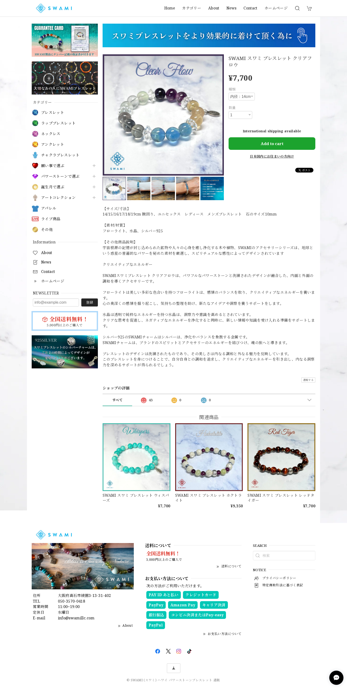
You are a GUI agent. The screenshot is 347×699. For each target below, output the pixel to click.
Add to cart (272, 143)
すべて (117, 400)
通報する (308, 380)
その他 (47, 229)
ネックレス (51, 134)
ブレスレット (52, 112)
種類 (232, 89)
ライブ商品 (51, 219)
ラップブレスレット (58, 123)
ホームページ (276, 8)
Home (169, 8)
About (213, 8)
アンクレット (52, 144)
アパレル (48, 208)
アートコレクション (58, 197)
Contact (250, 8)
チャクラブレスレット (60, 155)
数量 (232, 107)
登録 (89, 302)
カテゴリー (191, 8)
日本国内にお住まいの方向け (272, 156)
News (231, 8)
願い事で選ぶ (52, 166)
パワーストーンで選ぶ (60, 176)
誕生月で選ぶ (52, 187)
